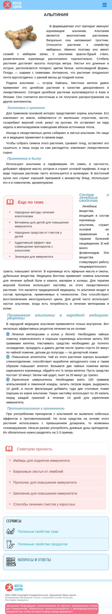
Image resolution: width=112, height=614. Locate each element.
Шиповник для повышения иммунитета (45, 493)
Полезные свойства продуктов (42, 544)
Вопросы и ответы (34, 559)
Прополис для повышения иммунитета (45, 482)
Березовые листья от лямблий (38, 471)
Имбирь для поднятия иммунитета (41, 461)
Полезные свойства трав (38, 532)
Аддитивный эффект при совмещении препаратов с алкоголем (34, 246)
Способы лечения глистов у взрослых (44, 504)
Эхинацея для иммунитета (34, 256)
